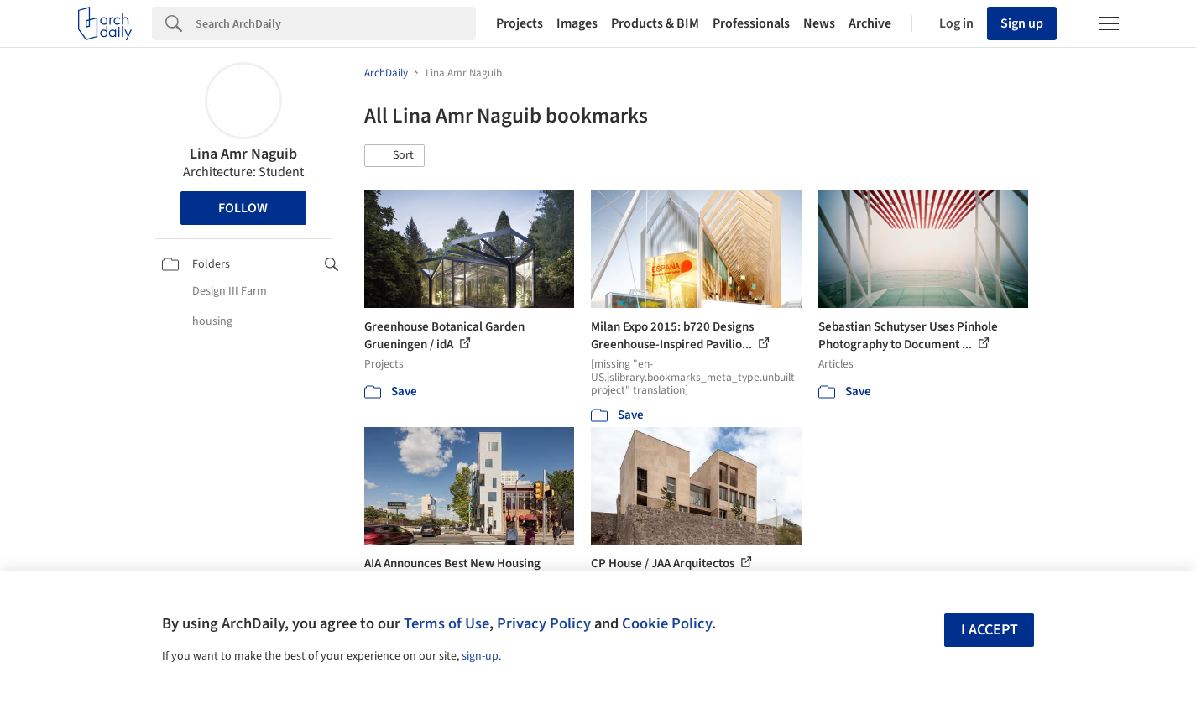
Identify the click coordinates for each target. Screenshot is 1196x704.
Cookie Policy (667, 623)
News (819, 23)
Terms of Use (446, 623)
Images (577, 23)
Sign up (1021, 23)
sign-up (480, 656)
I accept (989, 629)
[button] (394, 156)
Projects (519, 23)
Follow (243, 208)
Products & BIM (655, 23)
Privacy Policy (544, 623)
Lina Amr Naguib (243, 153)
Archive (870, 23)
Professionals (751, 23)
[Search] (336, 23)
